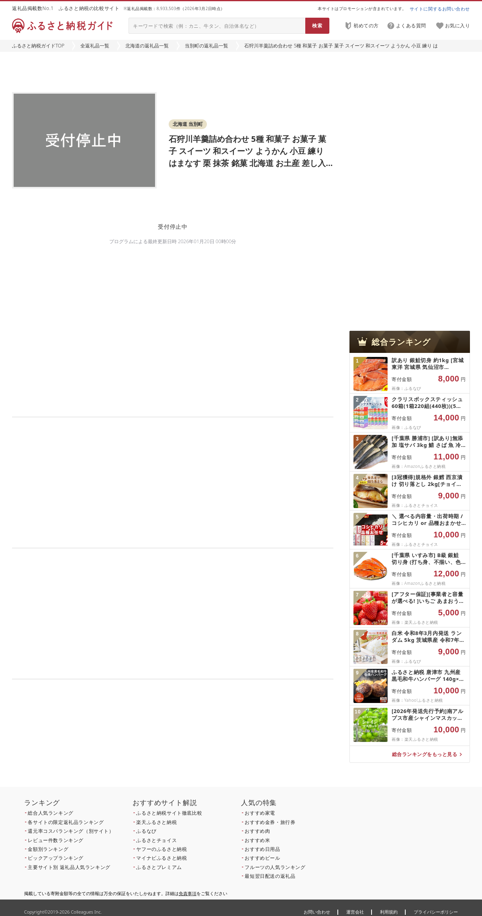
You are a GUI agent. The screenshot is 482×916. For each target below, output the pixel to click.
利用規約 (389, 912)
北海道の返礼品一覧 (147, 45)
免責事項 (187, 893)
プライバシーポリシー (436, 912)
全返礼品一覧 (94, 45)
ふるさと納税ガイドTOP (38, 45)
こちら (223, 742)
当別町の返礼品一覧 (206, 45)
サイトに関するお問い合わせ (440, 9)
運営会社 (355, 912)
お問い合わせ (317, 912)
